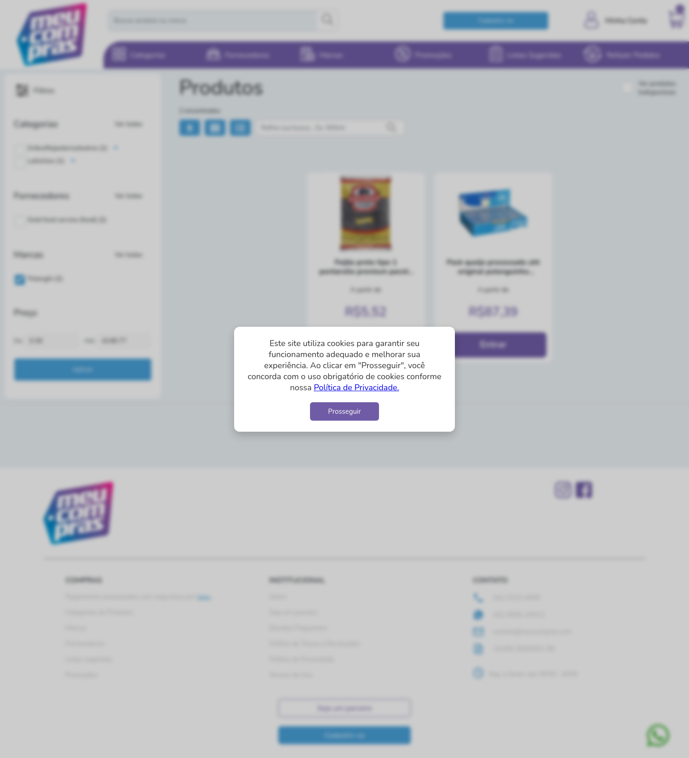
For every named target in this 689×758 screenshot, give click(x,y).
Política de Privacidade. (356, 387)
